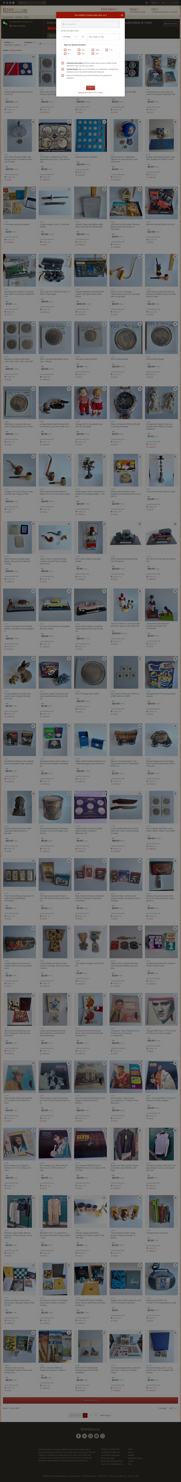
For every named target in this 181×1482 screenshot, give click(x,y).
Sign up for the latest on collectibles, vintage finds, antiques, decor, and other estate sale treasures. (92, 70)
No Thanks (98, 93)
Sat (83, 53)
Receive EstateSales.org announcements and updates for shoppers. (89, 76)
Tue (83, 50)
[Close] (122, 15)
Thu (110, 50)
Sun (97, 53)
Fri (69, 53)
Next (90, 88)
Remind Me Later (85, 93)
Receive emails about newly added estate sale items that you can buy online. (92, 64)
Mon (69, 50)
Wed (97, 50)
